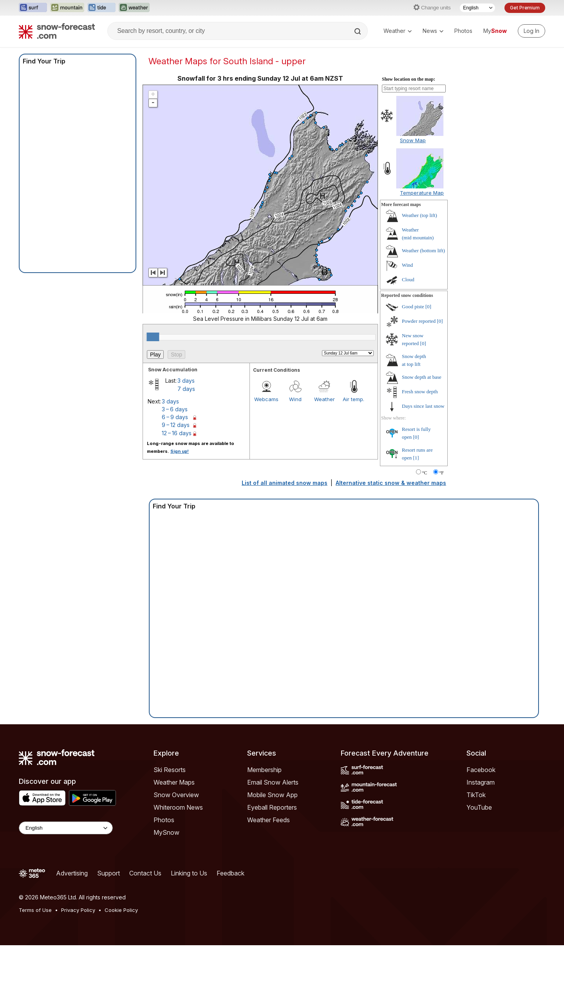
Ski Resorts (170, 770)
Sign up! (179, 451)
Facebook (480, 770)
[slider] (152, 337)
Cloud (408, 279)
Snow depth (421, 377)
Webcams (266, 399)
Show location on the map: (408, 79)
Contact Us (145, 873)
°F (441, 473)
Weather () (419, 215)
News (433, 30)
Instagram (480, 782)
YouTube (479, 807)
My (495, 30)
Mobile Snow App (272, 795)
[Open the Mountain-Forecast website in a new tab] (67, 8)
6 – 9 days (175, 417)
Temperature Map (422, 193)
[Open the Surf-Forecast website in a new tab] (33, 8)
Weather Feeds (268, 820)
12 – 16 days (177, 433)
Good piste (413, 306)
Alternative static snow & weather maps (391, 482)
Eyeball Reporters (272, 807)
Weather (397, 30)
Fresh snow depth (420, 391)
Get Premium (525, 8)
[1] (416, 458)
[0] (428, 306)
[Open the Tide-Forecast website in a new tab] (101, 8)
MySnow (166, 832)
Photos (463, 30)
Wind (295, 399)
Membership (264, 770)
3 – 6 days (175, 409)
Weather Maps (174, 782)
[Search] (358, 31)
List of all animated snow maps (284, 482)
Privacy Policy (78, 910)
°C (424, 473)
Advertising (72, 873)
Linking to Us (189, 873)
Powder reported (419, 321)
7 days (186, 388)
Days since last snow (423, 406)
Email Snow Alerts (272, 782)
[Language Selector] (477, 8)
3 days (186, 380)
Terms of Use (35, 910)
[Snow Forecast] (57, 31)
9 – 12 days (176, 424)
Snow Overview (176, 795)
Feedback (230, 873)
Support (108, 873)
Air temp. (353, 399)
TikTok (476, 795)
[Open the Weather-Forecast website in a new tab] (134, 8)
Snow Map (413, 140)
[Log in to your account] (531, 31)
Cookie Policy (121, 910)
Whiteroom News (178, 807)
